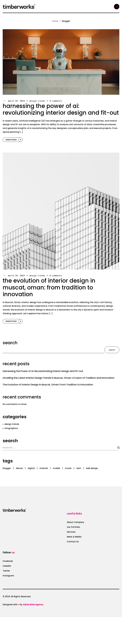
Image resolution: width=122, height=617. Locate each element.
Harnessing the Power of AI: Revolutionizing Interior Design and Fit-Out (61, 109)
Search (10, 343)
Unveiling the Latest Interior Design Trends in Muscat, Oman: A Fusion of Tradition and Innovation (58, 377)
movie (68, 468)
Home (55, 21)
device (19, 468)
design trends (37, 101)
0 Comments (56, 101)
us (13, 552)
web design (92, 468)
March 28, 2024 (16, 101)
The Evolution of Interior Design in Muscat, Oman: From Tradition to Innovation (49, 287)
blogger (7, 468)
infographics (11, 428)
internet (44, 468)
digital (31, 468)
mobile (56, 468)
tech (78, 468)
